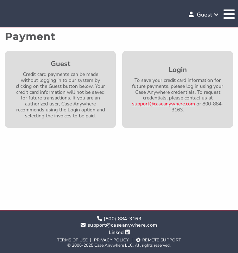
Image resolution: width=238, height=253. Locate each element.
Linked (116, 232)
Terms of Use (72, 240)
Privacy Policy (111, 240)
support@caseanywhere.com (163, 103)
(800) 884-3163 (122, 218)
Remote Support (161, 240)
